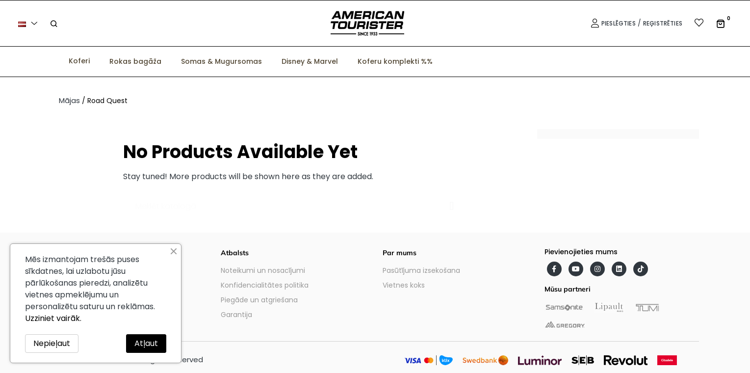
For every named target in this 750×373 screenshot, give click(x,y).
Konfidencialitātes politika (265, 285)
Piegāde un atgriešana (259, 300)
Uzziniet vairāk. (53, 318)
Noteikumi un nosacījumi (263, 270)
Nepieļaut (51, 343)
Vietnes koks (404, 285)
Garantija (236, 315)
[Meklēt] (294, 201)
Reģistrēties (662, 23)
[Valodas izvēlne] (29, 23)
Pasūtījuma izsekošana (421, 270)
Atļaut (146, 343)
